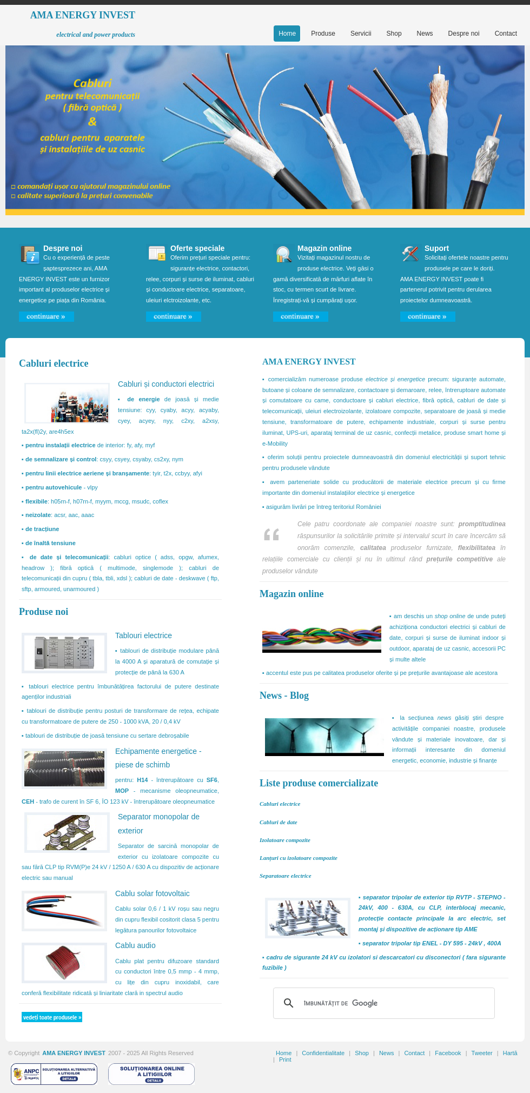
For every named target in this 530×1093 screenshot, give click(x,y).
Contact (414, 1053)
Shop (362, 1053)
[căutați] (382, 1003)
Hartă (510, 1053)
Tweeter (482, 1053)
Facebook (448, 1053)
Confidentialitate (323, 1053)
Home (284, 1053)
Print (285, 1059)
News (386, 1053)
